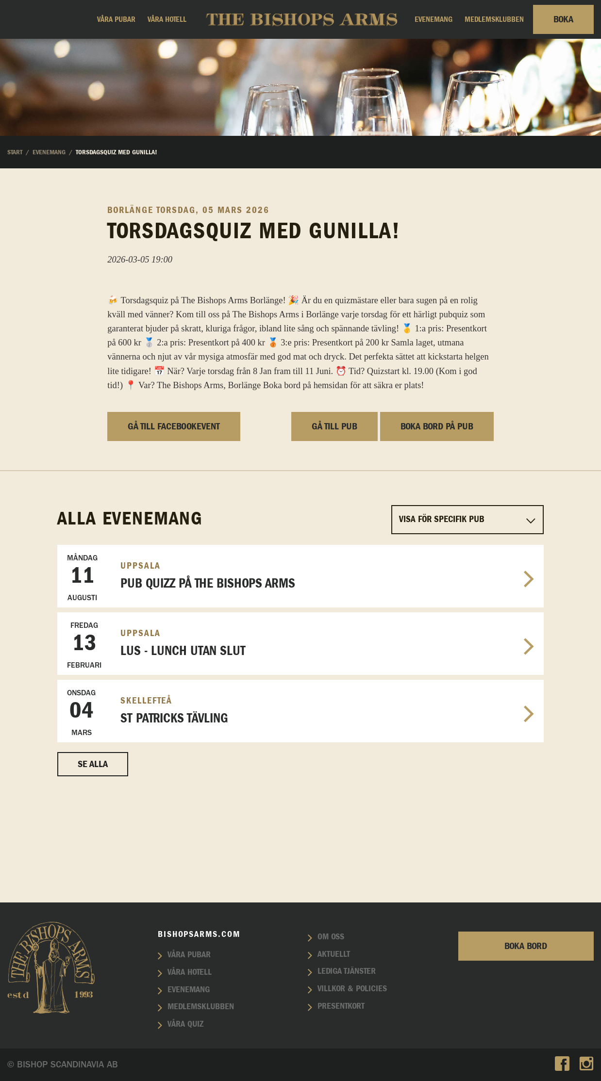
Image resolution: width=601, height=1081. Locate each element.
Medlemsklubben (494, 19)
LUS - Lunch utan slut (300, 742)
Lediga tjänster (346, 971)
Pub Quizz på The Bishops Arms (300, 674)
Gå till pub (334, 523)
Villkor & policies (352, 989)
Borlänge (130, 307)
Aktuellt (333, 954)
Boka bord (525, 946)
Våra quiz (185, 1024)
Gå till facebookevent (174, 523)
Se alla (93, 861)
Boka (563, 19)
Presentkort (341, 1006)
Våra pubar (116, 19)
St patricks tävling (300, 809)
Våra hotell (167, 19)
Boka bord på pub (437, 523)
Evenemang (433, 19)
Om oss (330, 937)
